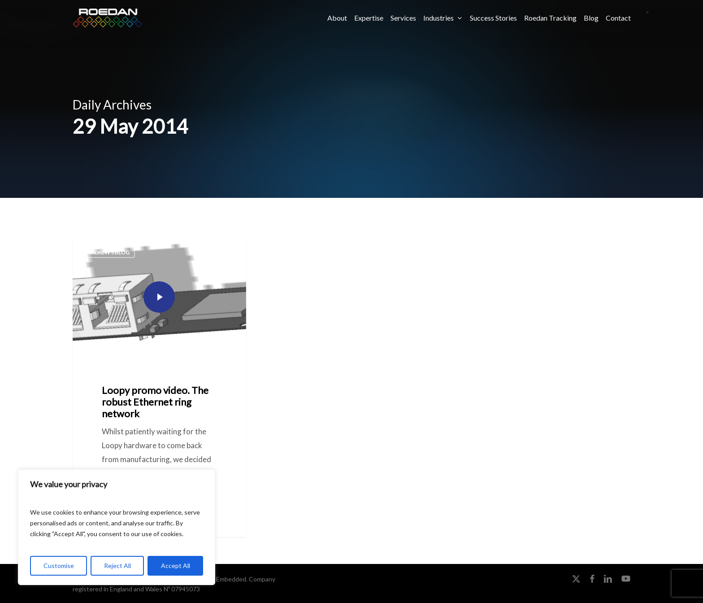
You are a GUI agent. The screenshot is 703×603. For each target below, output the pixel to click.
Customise (58, 565)
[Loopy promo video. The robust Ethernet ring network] (159, 387)
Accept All (175, 565)
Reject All (117, 565)
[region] (116, 527)
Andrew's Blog (108, 252)
